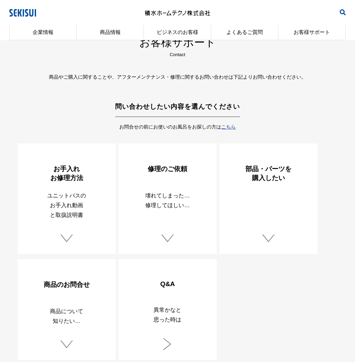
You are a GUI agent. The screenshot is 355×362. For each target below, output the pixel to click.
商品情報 (110, 32)
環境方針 (142, 306)
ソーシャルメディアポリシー (259, 306)
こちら (228, 127)
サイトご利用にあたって (190, 306)
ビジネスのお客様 (177, 32)
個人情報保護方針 (41, 306)
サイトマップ (316, 306)
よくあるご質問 (244, 32)
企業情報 (43, 32)
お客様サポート (312, 32)
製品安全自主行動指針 (95, 306)
